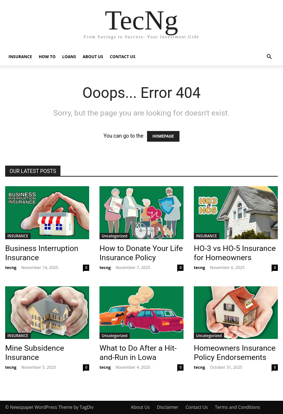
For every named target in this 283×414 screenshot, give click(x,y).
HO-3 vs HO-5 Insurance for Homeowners (235, 253)
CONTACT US (122, 56)
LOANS (69, 56)
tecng (10, 267)
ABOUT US (93, 56)
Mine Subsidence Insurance (34, 353)
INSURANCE (20, 56)
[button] (269, 56)
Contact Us (196, 407)
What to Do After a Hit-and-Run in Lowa (138, 353)
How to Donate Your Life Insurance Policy (141, 253)
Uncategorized (114, 235)
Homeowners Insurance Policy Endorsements (235, 353)
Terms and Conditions (237, 407)
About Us (140, 407)
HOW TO (47, 56)
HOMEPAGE (163, 136)
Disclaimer (168, 407)
